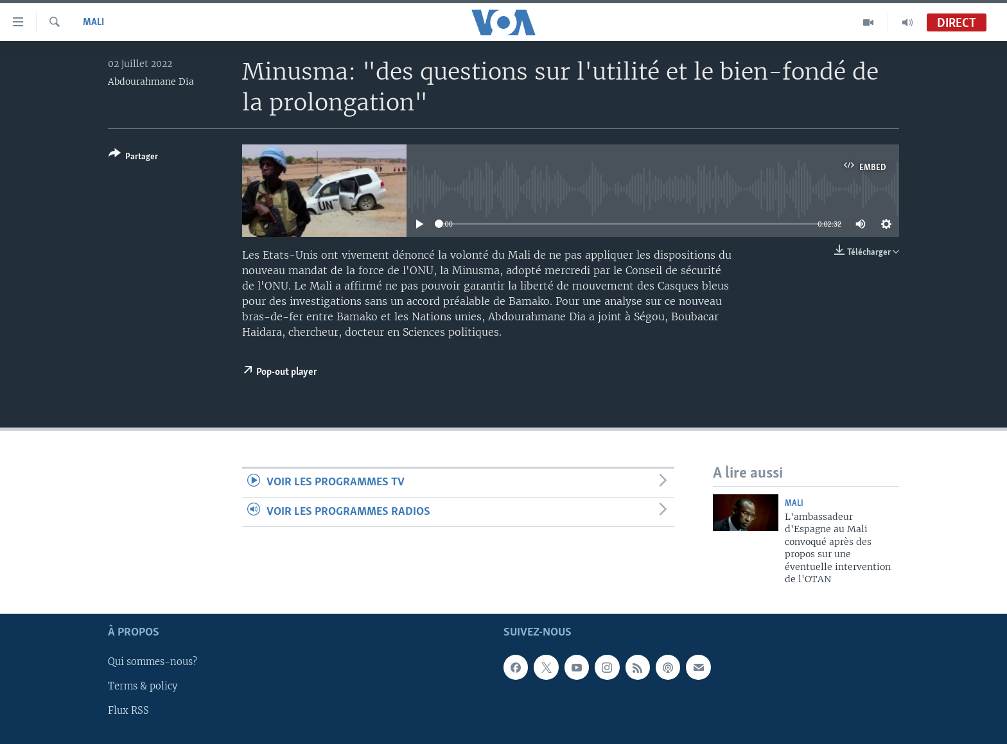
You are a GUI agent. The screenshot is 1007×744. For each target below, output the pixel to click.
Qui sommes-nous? (152, 662)
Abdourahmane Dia (151, 81)
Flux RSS (128, 711)
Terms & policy (142, 687)
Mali (93, 22)
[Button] (133, 157)
